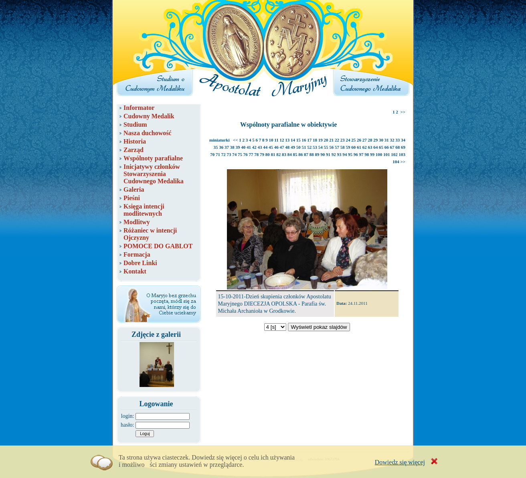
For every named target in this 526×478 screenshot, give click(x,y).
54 (320, 147)
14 (293, 140)
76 (245, 154)
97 (361, 154)
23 (342, 140)
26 (359, 140)
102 (394, 154)
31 (386, 140)
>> (402, 111)
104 (395, 161)
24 (348, 140)
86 (300, 154)
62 (364, 147)
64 (375, 147)
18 (315, 140)
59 (348, 147)
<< (235, 140)
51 (304, 147)
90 (322, 154)
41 (249, 147)
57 (337, 147)
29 (375, 140)
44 (265, 147)
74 (234, 154)
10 (271, 140)
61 (359, 147)
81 (273, 154)
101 (386, 154)
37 (227, 147)
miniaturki (219, 140)
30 (381, 140)
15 (298, 140)
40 (243, 147)
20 (326, 140)
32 (392, 140)
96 (356, 154)
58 (342, 147)
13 (287, 140)
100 (379, 154)
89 (317, 154)
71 (218, 154)
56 (331, 147)
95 (350, 154)
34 (403, 140)
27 (364, 140)
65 (381, 147)
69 (403, 147)
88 (312, 154)
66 (386, 147)
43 (260, 147)
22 (337, 140)
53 (315, 147)
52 (309, 147)
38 (232, 147)
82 (278, 154)
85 (295, 154)
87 (306, 154)
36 (221, 147)
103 (402, 154)
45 (271, 147)
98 (366, 154)
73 (229, 154)
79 (262, 154)
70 (212, 154)
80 (267, 154)
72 (223, 154)
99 (372, 154)
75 (240, 154)
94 (344, 154)
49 (293, 147)
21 (331, 140)
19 (320, 140)
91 (328, 154)
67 (392, 147)
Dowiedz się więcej (400, 462)
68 (397, 147)
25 (353, 140)
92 (334, 154)
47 (282, 147)
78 (256, 154)
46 (276, 147)
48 (287, 147)
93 (339, 154)
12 (282, 140)
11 (276, 140)
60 (353, 147)
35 (216, 147)
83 (284, 154)
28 (370, 140)
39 (238, 147)
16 (304, 140)
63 (370, 147)
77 (251, 154)
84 (289, 154)
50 (298, 147)
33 (397, 140)
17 (309, 140)
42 (254, 147)
